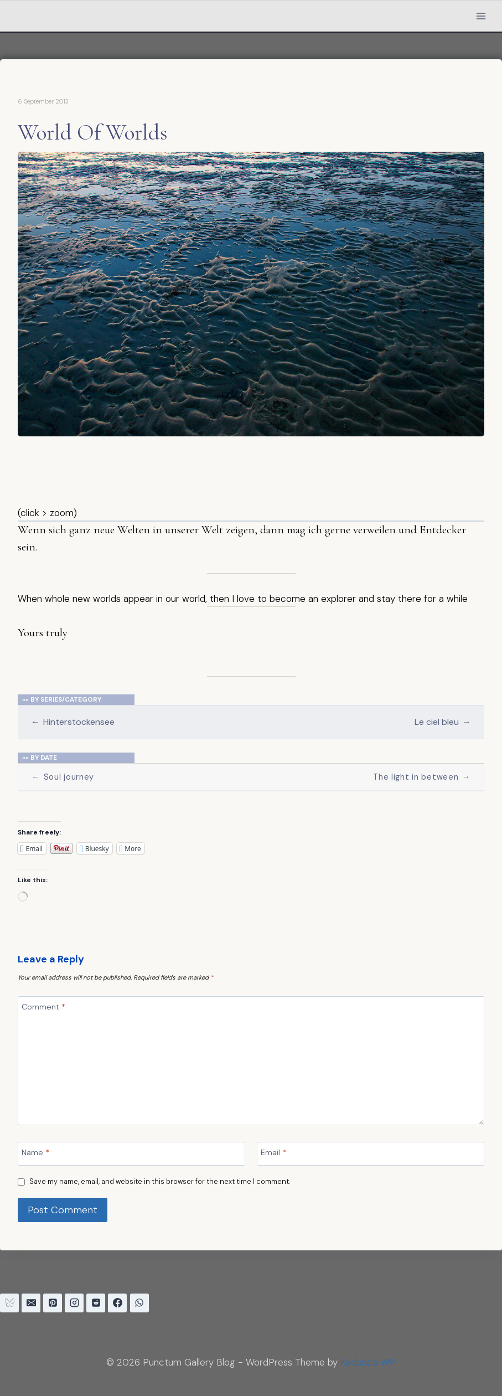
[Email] (370, 1154)
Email (273, 1152)
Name (35, 1152)
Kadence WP (368, 1362)
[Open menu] (480, 15)
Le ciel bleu (443, 722)
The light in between (421, 777)
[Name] (131, 1154)
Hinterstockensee (73, 722)
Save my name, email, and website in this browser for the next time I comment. (159, 1181)
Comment (43, 1007)
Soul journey (63, 777)
